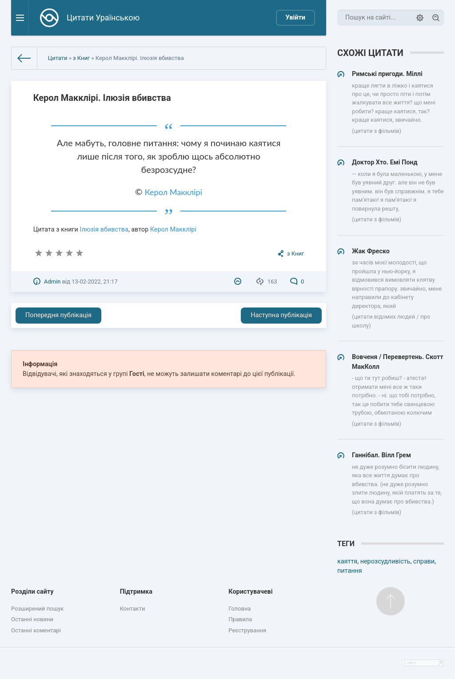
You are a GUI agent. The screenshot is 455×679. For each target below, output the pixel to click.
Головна (239, 608)
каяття (347, 561)
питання (349, 571)
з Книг (81, 58)
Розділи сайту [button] (32, 591)
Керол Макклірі (173, 192)
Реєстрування (247, 630)
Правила (240, 619)
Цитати (58, 58)
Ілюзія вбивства (104, 229)
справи (424, 561)
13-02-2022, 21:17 (94, 281)
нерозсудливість (385, 561)
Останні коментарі (36, 630)
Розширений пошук (37, 608)
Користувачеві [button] (250, 591)
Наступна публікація (281, 315)
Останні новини (32, 619)
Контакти (132, 608)
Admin (52, 281)
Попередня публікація (58, 315)
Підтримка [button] (136, 591)
